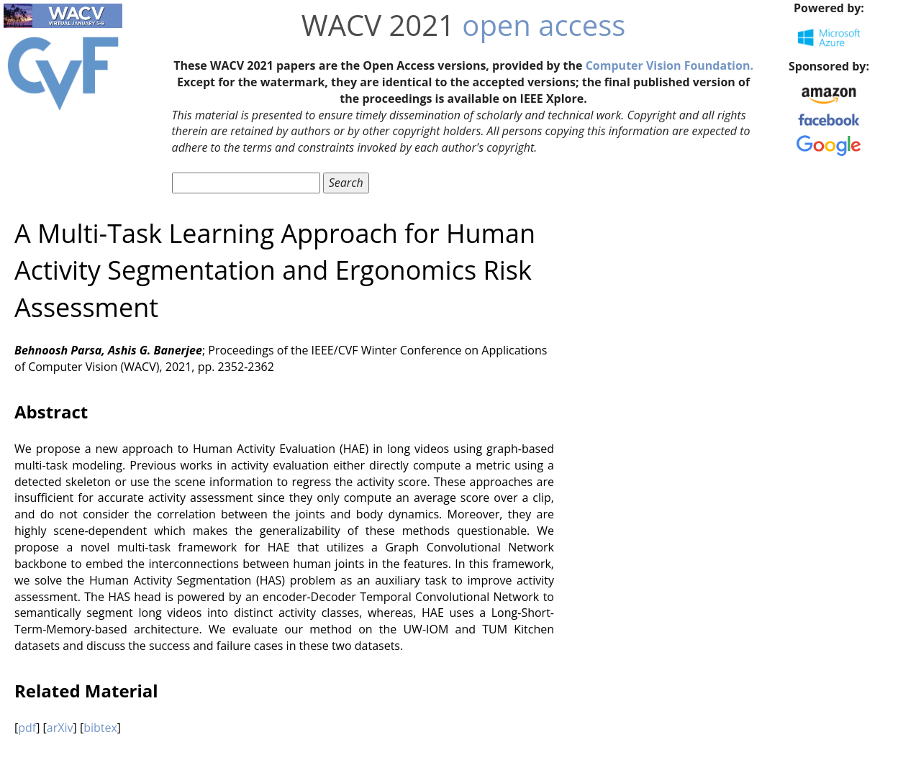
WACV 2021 (378, 25)
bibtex (100, 728)
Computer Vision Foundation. (669, 65)
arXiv (60, 728)
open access (543, 25)
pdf (27, 728)
